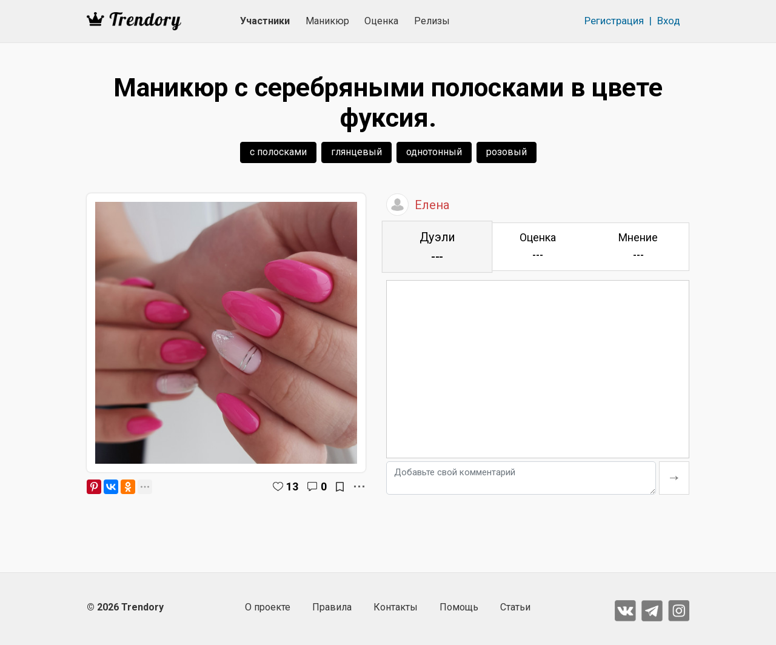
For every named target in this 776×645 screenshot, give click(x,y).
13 (292, 486)
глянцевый (356, 152)
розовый (506, 152)
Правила (332, 607)
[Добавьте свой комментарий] (521, 478)
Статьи (515, 607)
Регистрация (614, 21)
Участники (265, 21)
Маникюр (327, 21)
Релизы (432, 21)
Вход (668, 21)
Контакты (395, 607)
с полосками (278, 152)
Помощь (459, 607)
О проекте (267, 607)
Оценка (381, 21)
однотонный (434, 152)
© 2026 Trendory (125, 607)
